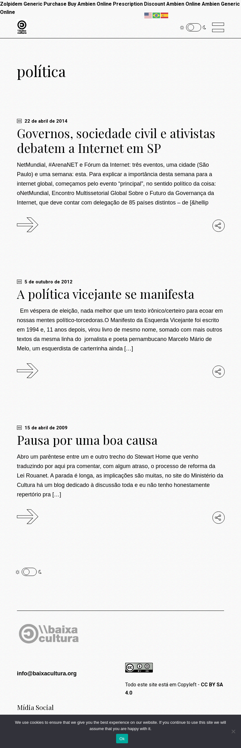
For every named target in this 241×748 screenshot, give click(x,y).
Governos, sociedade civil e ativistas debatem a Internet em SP (116, 140)
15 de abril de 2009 (42, 428)
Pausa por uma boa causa (87, 440)
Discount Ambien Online (172, 4)
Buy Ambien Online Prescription (105, 4)
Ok (122, 738)
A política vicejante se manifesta (105, 294)
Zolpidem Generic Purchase (33, 4)
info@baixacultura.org (47, 673)
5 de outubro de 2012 (44, 282)
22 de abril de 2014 (42, 121)
